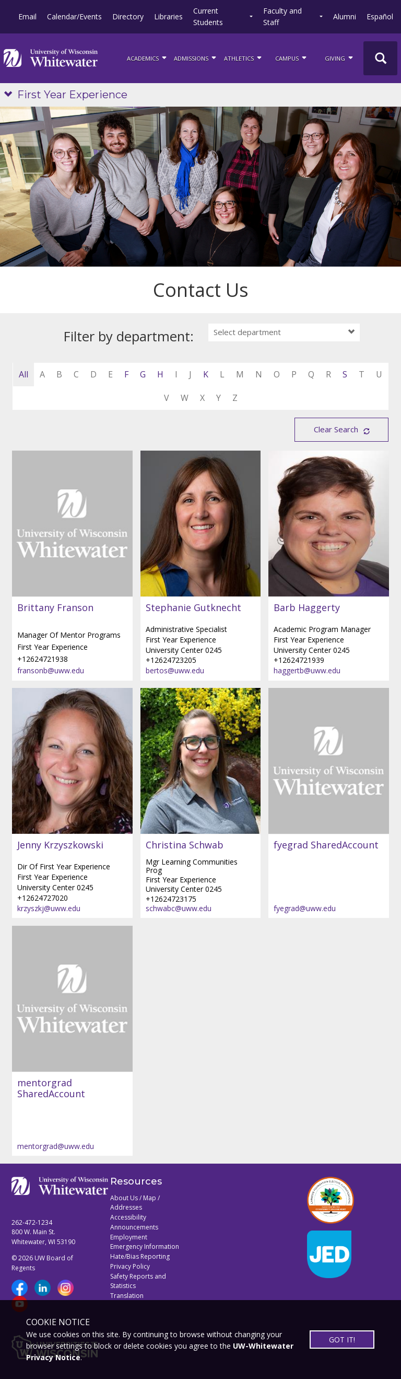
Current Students (208, 16)
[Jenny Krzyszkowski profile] (72, 761)
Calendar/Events (74, 16)
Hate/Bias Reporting (140, 1256)
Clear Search (336, 429)
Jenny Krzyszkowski (60, 845)
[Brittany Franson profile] (72, 524)
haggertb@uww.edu (307, 670)
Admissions (196, 57)
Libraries (168, 16)
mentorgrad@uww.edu (55, 1146)
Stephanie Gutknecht (193, 608)
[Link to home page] (51, 58)
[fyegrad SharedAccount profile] (328, 761)
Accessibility (128, 1217)
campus (291, 57)
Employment (128, 1237)
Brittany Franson (55, 608)
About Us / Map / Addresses (135, 1202)
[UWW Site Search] (380, 58)
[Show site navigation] (10, 94)
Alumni (344, 16)
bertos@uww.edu (175, 670)
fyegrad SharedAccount (326, 845)
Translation (127, 1295)
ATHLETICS (243, 57)
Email (27, 16)
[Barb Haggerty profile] (328, 524)
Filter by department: (129, 336)
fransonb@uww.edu (50, 670)
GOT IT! (342, 1339)
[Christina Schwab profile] (200, 761)
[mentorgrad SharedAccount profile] (72, 999)
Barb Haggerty (307, 608)
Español (380, 16)
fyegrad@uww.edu (305, 908)
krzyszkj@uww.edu (48, 908)
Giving (340, 57)
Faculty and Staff (282, 16)
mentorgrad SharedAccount (51, 1088)
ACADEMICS (147, 57)
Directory (128, 16)
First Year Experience (72, 94)
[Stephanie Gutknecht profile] (200, 524)
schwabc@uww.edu (178, 908)
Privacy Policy (130, 1266)
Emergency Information (144, 1246)
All (23, 374)
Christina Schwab (184, 845)
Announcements (134, 1227)
